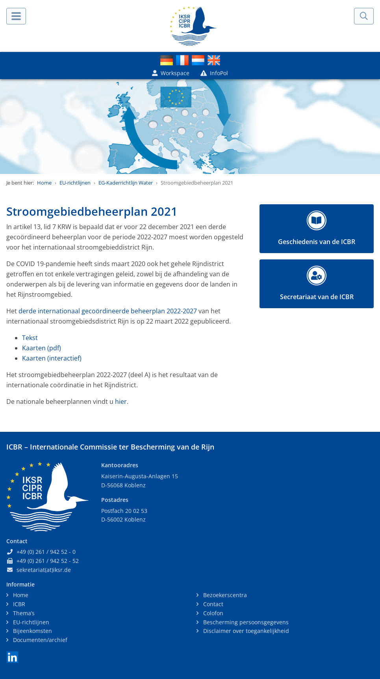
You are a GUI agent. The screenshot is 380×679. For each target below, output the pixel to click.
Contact (212, 604)
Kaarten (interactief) (52, 358)
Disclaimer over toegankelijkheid (245, 631)
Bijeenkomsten (31, 631)
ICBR (18, 604)
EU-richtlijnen (75, 182)
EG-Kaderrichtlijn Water (125, 182)
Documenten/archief (39, 640)
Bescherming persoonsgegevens (245, 622)
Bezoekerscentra (224, 595)
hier (121, 401)
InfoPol (214, 73)
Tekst (30, 337)
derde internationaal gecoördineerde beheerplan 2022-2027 (108, 311)
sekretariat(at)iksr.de (44, 570)
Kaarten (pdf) (41, 348)
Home (44, 182)
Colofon (212, 613)
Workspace (170, 73)
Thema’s (23, 613)
